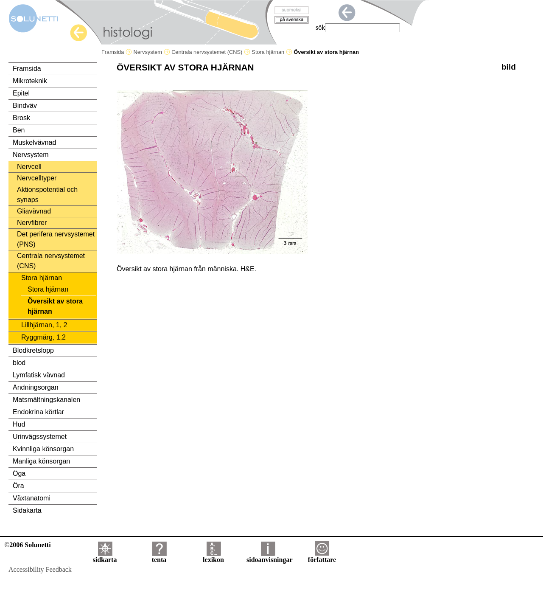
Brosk (21, 117)
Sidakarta (27, 510)
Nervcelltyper (36, 178)
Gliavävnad (34, 211)
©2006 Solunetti (27, 544)
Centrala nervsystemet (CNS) (210, 52)
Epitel (21, 93)
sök (320, 27)
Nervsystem (151, 52)
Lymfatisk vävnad (39, 375)
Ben (19, 130)
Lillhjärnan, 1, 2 (44, 325)
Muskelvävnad (34, 142)
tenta (159, 556)
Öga (19, 473)
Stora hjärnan (272, 52)
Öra (18, 485)
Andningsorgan (36, 387)
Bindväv (25, 105)
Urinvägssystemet (40, 436)
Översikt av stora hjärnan (55, 306)
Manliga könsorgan (41, 461)
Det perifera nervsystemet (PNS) (56, 239)
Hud (19, 424)
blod (19, 362)
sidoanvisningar (269, 556)
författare (322, 556)
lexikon (213, 556)
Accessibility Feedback (40, 569)
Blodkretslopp (33, 350)
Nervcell (29, 166)
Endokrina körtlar (38, 412)
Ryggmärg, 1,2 (43, 337)
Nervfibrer (32, 222)
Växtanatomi (31, 498)
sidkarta (105, 556)
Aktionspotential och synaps (47, 194)
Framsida (116, 52)
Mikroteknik (30, 80)
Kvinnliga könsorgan (43, 448)
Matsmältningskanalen (46, 399)
